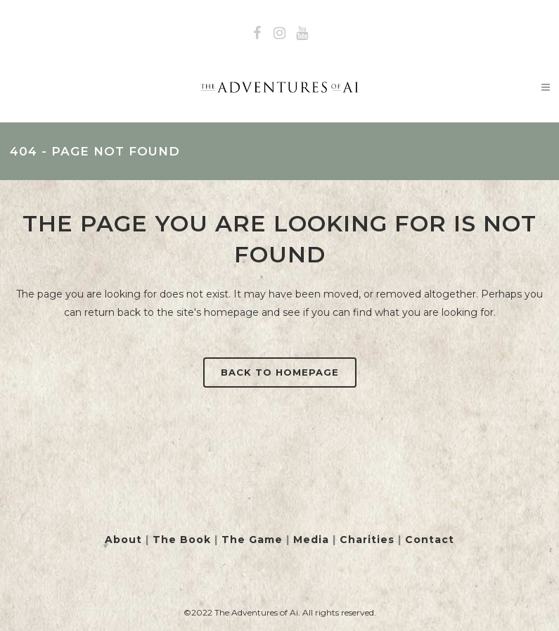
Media (311, 539)
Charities (367, 539)
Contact (429, 539)
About (123, 539)
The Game (252, 539)
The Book (182, 539)
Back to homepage (280, 372)
